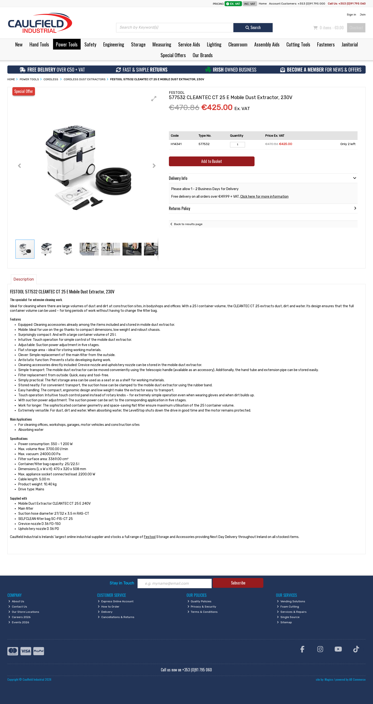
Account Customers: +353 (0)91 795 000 (297, 3)
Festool (150, 537)
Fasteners (326, 44)
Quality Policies (199, 601)
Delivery (105, 611)
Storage (138, 44)
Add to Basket (211, 161)
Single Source (288, 617)
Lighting (214, 44)
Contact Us (17, 606)
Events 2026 (18, 622)
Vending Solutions (291, 601)
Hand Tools (39, 44)
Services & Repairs (292, 611)
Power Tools (67, 44)
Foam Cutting (288, 606)
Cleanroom (237, 44)
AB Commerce (357, 679)
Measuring (161, 44)
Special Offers (173, 55)
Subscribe (238, 583)
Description (24, 279)
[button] (154, 98)
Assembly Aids (267, 44)
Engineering (113, 44)
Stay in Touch (122, 583)
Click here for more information (264, 197)
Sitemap (284, 622)
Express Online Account (115, 601)
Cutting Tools (298, 44)
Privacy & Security (201, 606)
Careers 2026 (19, 617)
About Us (16, 601)
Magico (329, 679)
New (19, 44)
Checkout (356, 27)
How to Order (108, 606)
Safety (90, 44)
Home (263, 3)
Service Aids (189, 44)
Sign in (351, 14)
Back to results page (188, 224)
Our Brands (203, 55)
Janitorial (350, 44)
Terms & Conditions (202, 611)
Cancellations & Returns (116, 617)
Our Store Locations (23, 611)
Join (363, 14)
